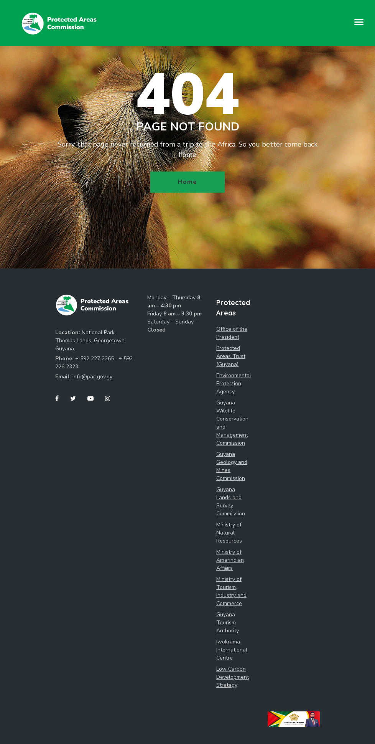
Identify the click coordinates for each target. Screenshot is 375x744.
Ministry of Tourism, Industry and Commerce (231, 591)
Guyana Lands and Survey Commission (230, 501)
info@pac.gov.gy (92, 376)
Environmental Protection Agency (233, 383)
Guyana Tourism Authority (227, 622)
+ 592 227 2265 (95, 358)
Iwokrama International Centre (231, 650)
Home (187, 182)
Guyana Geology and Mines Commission (231, 466)
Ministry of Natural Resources (229, 532)
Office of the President (231, 333)
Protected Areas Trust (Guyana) (230, 356)
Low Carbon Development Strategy (232, 677)
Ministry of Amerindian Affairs (230, 560)
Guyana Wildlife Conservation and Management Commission (232, 423)
